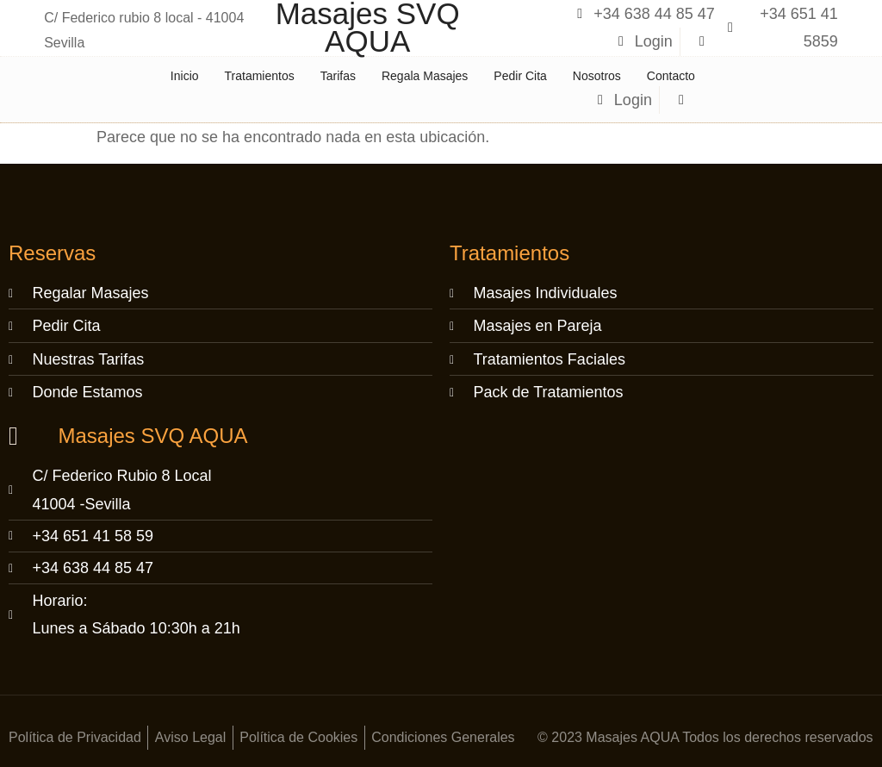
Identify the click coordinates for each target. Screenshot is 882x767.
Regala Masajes (425, 76)
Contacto (671, 76)
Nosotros (597, 76)
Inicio (185, 76)
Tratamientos (260, 76)
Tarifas (338, 76)
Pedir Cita (520, 76)
